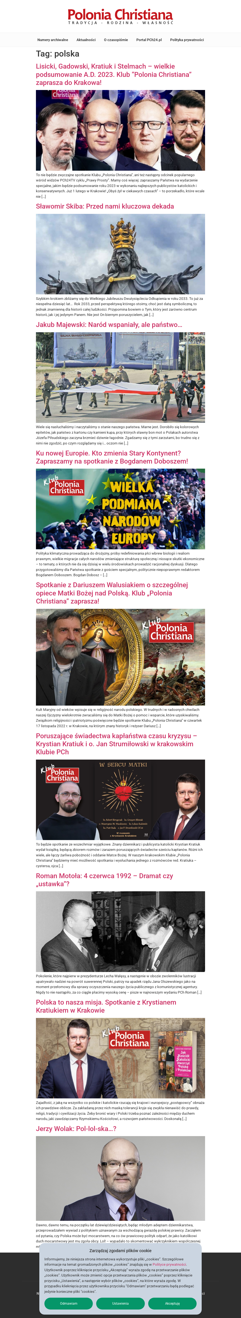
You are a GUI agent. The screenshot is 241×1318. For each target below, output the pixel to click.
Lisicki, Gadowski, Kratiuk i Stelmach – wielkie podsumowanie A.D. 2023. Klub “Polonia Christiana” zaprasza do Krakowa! (114, 74)
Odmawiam (68, 1303)
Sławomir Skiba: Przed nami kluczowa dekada (105, 206)
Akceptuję (172, 1303)
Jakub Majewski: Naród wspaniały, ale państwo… (109, 325)
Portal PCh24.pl (149, 40)
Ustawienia (120, 1303)
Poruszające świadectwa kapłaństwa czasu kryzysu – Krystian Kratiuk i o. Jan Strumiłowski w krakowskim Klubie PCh (116, 744)
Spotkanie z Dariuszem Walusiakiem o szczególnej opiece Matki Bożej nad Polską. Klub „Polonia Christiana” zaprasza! (112, 593)
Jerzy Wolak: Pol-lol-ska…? (76, 1129)
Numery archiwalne (52, 40)
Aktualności (86, 40)
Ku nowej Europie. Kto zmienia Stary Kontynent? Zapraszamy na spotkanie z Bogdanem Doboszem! (112, 457)
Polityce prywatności (169, 1264)
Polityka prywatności (187, 40)
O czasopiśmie (116, 40)
